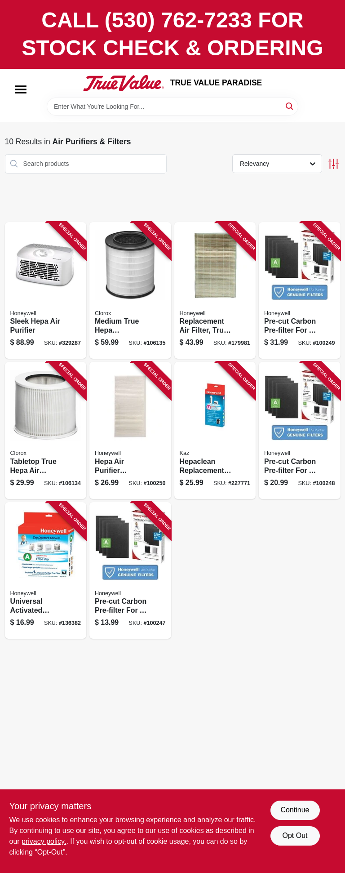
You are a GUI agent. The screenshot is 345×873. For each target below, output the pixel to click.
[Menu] (21, 89)
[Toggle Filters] (333, 164)
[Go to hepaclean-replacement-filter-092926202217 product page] (215, 430)
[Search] (289, 105)
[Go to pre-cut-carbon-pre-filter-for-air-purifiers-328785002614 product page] (300, 430)
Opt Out (294, 835)
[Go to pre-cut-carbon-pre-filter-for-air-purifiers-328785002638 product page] (300, 290)
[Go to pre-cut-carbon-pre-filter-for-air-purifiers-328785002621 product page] (130, 570)
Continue (294, 810)
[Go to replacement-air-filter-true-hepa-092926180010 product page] (215, 290)
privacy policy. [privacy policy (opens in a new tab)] (44, 841)
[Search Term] (172, 107)
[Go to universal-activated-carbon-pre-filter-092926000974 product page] (46, 570)
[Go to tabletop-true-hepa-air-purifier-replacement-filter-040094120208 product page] (46, 430)
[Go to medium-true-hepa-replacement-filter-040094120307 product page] (130, 290)
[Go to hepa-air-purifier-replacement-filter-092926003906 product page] (130, 430)
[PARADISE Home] (123, 83)
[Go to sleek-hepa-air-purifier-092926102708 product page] (46, 290)
